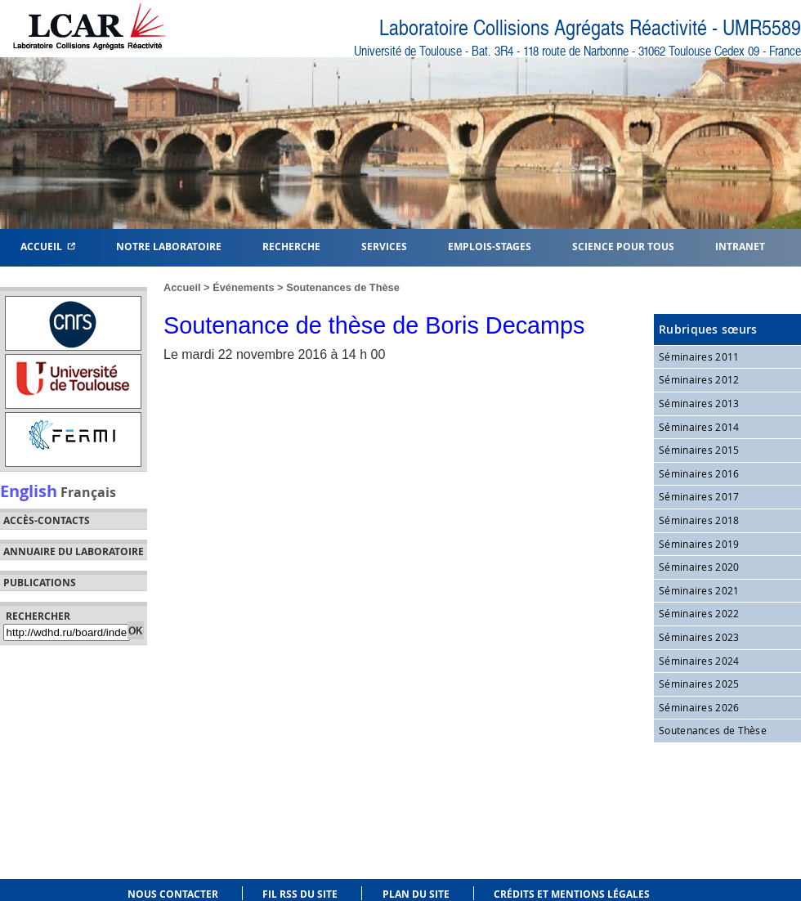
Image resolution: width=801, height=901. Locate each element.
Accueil (47, 246)
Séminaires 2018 (699, 520)
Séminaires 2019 (699, 543)
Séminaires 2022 (699, 613)
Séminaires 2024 (699, 660)
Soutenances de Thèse (343, 287)
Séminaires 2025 (699, 683)
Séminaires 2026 (699, 707)
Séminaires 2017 (699, 496)
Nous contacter (173, 894)
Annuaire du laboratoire (73, 552)
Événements (243, 287)
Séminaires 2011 (699, 356)
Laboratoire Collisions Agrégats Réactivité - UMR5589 (590, 28)
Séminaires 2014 (699, 426)
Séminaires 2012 (699, 379)
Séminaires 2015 (699, 449)
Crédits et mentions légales (572, 894)
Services (384, 246)
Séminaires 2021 (699, 590)
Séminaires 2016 (699, 473)
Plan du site (416, 894)
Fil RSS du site (300, 894)
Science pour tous (623, 246)
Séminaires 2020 (699, 566)
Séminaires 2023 (699, 636)
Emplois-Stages (489, 246)
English (28, 490)
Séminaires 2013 (699, 403)
